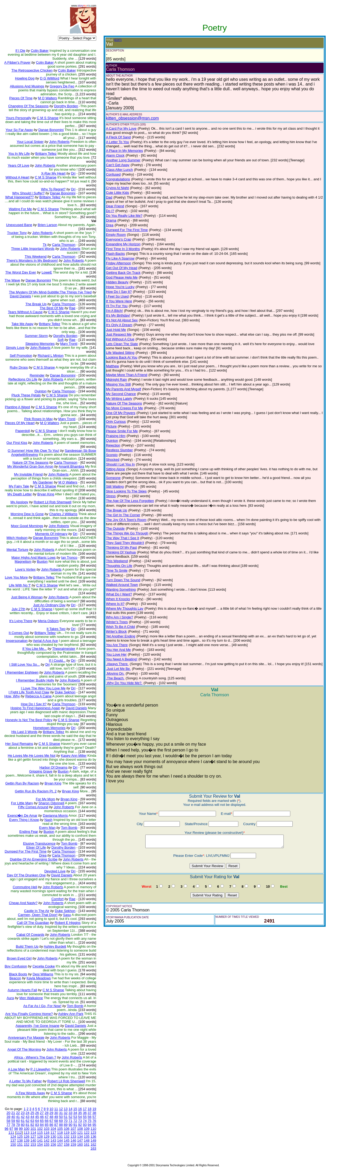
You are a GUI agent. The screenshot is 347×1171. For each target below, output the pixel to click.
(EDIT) (118, 40)
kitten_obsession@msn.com (132, 118)
